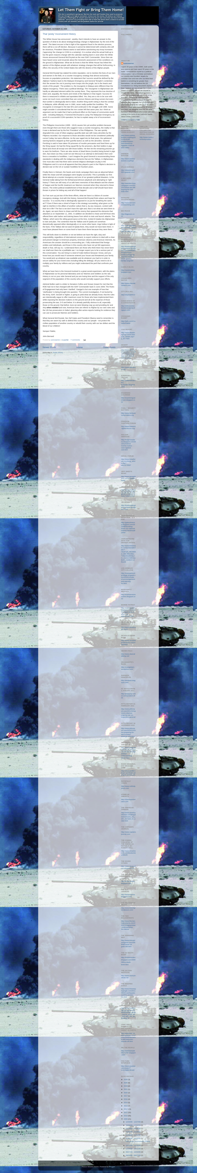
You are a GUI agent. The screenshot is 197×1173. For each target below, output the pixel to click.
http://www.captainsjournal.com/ (128, 833)
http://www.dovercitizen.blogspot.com (128, 867)
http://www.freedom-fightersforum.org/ (128, 427)
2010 (126, 1116)
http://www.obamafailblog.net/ (128, 655)
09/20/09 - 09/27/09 (133, 1155)
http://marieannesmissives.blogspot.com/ (128, 596)
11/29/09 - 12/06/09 (133, 1128)
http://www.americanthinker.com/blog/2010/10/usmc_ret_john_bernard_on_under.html (128, 817)
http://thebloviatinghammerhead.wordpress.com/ (128, 507)
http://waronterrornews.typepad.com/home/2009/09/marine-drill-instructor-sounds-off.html (128, 1037)
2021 (126, 1089)
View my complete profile (130, 120)
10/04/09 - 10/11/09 (133, 1149)
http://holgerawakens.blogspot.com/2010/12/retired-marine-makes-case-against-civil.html (128, 445)
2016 (126, 1099)
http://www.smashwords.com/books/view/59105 (128, 853)
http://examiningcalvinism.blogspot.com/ (128, 400)
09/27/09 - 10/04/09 (133, 1152)
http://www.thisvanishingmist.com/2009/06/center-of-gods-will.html (128, 943)
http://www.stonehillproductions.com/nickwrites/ (128, 643)
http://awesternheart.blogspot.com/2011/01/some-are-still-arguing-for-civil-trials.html (128, 187)
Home (79, 347)
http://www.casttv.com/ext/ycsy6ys (147, 138)
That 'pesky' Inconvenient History (59, 34)
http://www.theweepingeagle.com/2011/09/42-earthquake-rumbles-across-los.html (128, 993)
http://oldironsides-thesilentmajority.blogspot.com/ (128, 308)
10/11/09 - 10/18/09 (133, 1145)
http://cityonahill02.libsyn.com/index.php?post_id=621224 (128, 773)
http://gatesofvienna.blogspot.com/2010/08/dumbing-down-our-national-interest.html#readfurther (128, 528)
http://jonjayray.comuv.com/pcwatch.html (128, 696)
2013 (126, 1106)
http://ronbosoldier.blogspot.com (128, 882)
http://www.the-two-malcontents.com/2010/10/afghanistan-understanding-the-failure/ (128, 925)
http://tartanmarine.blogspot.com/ (128, 896)
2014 (126, 1103)
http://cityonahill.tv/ (128, 295)
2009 (126, 1119)
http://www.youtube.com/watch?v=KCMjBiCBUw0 (128, 1068)
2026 (126, 1079)
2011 (126, 1112)
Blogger (112, 1167)
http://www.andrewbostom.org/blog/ (128, 160)
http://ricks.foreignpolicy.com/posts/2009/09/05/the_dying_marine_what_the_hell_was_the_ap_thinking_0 (128, 1013)
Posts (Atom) (58, 352)
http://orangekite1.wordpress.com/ (128, 668)
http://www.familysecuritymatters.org (128, 414)
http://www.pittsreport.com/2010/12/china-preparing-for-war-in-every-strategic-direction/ (128, 732)
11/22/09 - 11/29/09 (133, 1132)
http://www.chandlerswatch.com (128, 284)
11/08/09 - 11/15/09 (133, 1135)
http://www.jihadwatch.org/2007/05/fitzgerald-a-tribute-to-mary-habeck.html (128, 493)
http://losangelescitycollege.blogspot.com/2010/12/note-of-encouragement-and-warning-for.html (128, 578)
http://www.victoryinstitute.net (128, 977)
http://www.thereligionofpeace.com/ (128, 909)
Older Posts (109, 347)
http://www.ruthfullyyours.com (128, 787)
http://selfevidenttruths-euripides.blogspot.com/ (128, 384)
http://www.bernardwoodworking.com (128, 204)
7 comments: (76, 340)
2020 (126, 1093)
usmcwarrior (129, 63)
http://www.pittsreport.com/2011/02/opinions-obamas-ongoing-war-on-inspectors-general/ (128, 713)
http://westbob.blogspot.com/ (128, 681)
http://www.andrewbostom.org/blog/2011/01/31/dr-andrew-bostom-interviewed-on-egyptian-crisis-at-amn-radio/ (128, 141)
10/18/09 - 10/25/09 (133, 1138)
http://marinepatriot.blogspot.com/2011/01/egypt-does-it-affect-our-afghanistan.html (128, 612)
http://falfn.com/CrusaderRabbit (128, 322)
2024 (126, 1086)
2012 (126, 1109)
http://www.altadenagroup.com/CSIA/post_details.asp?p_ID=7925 (128, 336)
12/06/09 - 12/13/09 (133, 1125)
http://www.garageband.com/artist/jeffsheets (128, 478)
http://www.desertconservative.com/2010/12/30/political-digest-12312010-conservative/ (128, 354)
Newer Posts (49, 347)
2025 (126, 1083)
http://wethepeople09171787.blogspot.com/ (128, 1053)
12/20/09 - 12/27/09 (133, 1122)
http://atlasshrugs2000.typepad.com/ (128, 171)
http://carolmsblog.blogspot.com (128, 271)
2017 (126, 1096)
